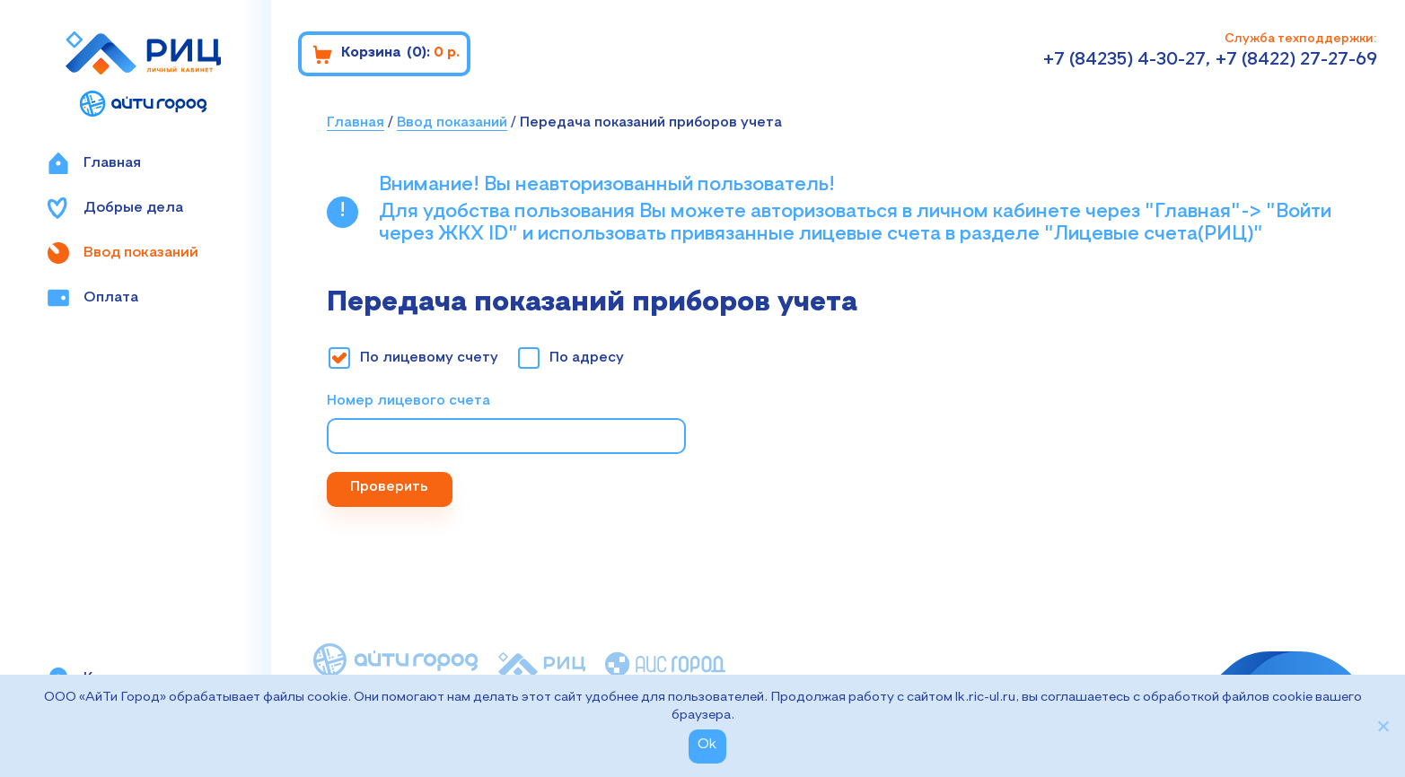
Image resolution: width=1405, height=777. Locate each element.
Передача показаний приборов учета (651, 123)
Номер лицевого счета (408, 401)
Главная (94, 163)
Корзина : (386, 54)
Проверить (389, 487)
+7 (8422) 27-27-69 (1296, 60)
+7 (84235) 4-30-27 (1124, 60)
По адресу (586, 358)
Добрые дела (115, 208)
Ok (707, 745)
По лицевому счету (429, 358)
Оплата (93, 298)
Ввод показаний (123, 253)
